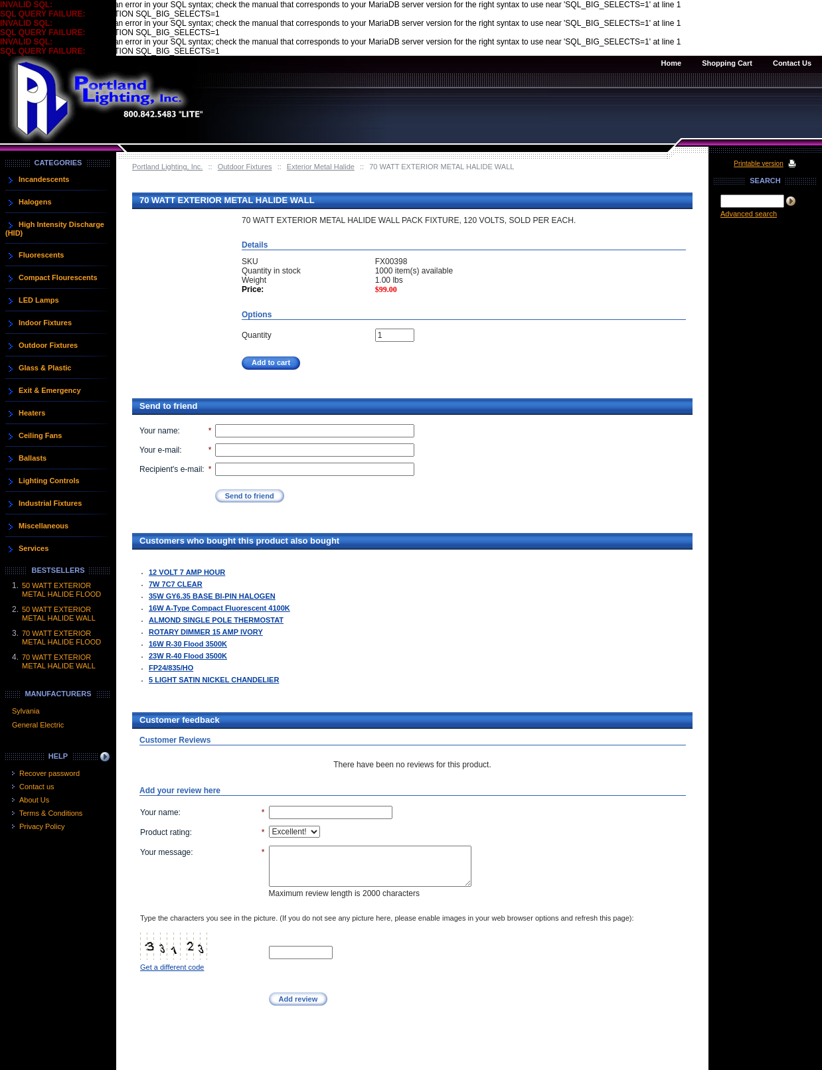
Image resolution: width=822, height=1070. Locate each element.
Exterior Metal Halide (321, 167)
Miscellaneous (43, 526)
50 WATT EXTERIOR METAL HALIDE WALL (59, 613)
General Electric (38, 725)
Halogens (35, 202)
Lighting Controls (49, 481)
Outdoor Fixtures (245, 167)
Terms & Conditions (50, 813)
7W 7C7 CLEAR (176, 584)
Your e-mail (159, 450)
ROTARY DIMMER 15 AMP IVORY (206, 632)
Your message (165, 852)
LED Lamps (39, 300)
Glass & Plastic (45, 368)
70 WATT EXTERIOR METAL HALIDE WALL (59, 661)
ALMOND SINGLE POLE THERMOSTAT (216, 620)
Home (671, 63)
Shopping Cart (727, 63)
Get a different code (172, 967)
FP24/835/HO (171, 668)
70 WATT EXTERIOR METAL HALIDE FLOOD (61, 637)
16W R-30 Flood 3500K (188, 644)
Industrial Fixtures (50, 503)
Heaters (32, 413)
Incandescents (44, 179)
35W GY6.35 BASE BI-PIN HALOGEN (212, 596)
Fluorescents (41, 255)
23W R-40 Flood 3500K (188, 656)
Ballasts (32, 458)
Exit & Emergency (50, 390)
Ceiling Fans (40, 435)
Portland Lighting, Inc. (167, 167)
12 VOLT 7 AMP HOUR (187, 572)
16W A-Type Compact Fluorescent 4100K (219, 608)
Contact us (36, 787)
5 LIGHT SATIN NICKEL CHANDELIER (214, 680)
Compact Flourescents (58, 277)
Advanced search (748, 214)
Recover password (49, 773)
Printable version (758, 163)
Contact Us (792, 63)
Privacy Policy (41, 826)
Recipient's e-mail (170, 469)
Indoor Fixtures (45, 323)
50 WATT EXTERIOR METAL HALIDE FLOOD (61, 589)
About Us (34, 800)
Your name (158, 430)
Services (33, 548)
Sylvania (26, 711)
